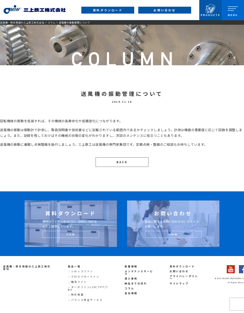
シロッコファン (82, 271)
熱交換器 (77, 294)
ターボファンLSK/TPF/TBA (88, 288)
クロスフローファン (85, 276)
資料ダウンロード (182, 266)
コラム (51, 22)
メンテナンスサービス (139, 272)
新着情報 (131, 266)
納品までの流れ (136, 283)
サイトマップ (179, 283)
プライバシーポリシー (184, 277)
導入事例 (131, 278)
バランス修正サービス (87, 299)
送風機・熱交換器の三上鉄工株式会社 (22, 22)
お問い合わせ (179, 271)
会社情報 (131, 293)
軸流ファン (79, 281)
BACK (122, 162)
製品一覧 (74, 266)
